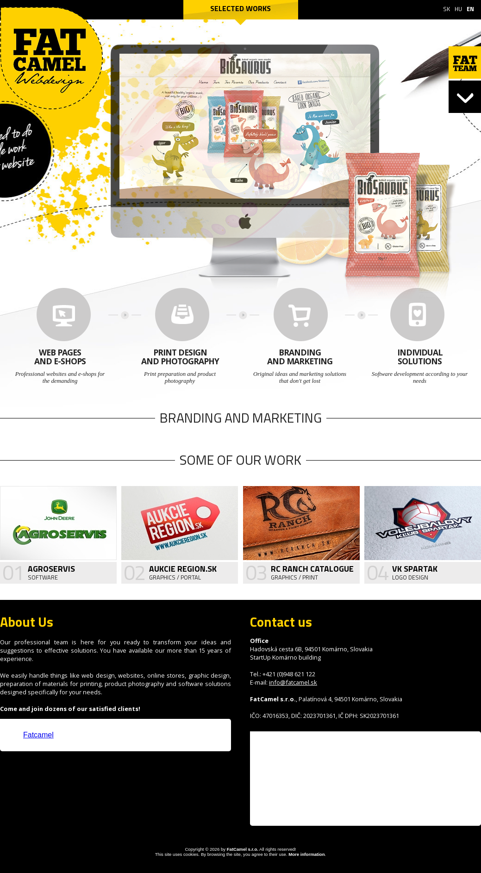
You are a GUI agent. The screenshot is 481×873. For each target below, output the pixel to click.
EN (470, 8)
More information (306, 854)
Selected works (240, 8)
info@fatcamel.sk (293, 682)
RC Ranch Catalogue (312, 568)
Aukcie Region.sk (183, 568)
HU (458, 8)
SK (446, 8)
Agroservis (51, 568)
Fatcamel (38, 735)
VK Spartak (414, 568)
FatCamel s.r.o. (242, 849)
